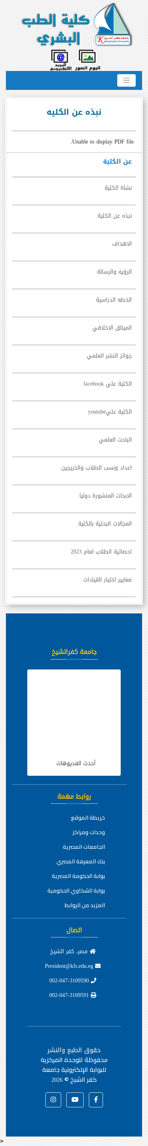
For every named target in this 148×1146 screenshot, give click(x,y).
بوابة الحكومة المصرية (78, 876)
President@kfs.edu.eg (73, 966)
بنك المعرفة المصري (80, 861)
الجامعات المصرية (84, 847)
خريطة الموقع (88, 817)
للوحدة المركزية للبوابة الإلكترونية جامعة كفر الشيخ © (73, 1069)
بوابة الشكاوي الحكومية (76, 890)
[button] (96, 1099)
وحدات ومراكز (89, 832)
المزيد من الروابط (85, 905)
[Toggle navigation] (126, 80)
